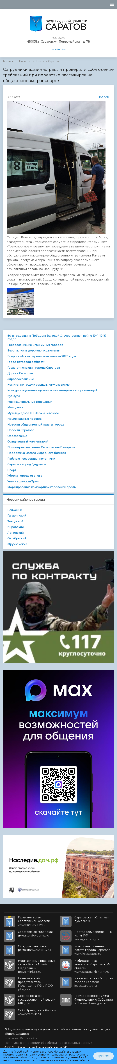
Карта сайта (28, 1038)
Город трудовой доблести (26, 362)
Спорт (11, 470)
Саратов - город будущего (26, 464)
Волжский (14, 510)
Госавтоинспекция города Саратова (33, 367)
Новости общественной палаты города (35, 424)
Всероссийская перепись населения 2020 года (41, 356)
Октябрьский (16, 538)
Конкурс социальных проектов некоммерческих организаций (52, 390)
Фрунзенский (17, 544)
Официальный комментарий (27, 441)
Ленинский (15, 532)
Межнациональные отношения (29, 401)
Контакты (11, 1038)
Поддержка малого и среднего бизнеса (36, 453)
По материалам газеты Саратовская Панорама (41, 447)
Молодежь (15, 407)
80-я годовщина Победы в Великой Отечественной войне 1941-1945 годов (56, 337)
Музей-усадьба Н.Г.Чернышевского (33, 413)
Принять (103, 1056)
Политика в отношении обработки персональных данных (48, 1042)
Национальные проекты (24, 418)
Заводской (15, 521)
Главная (8, 61)
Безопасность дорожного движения (33, 350)
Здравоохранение (20, 379)
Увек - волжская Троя (22, 481)
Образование (17, 436)
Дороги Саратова (20, 373)
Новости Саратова (48, 61)
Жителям (58, 49)
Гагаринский (16, 515)
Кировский (15, 527)
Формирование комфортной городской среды (41, 487)
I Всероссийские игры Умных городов (35, 345)
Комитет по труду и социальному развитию (38, 384)
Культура (13, 396)
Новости (24, 61)
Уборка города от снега (24, 475)
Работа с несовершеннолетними (31, 458)
